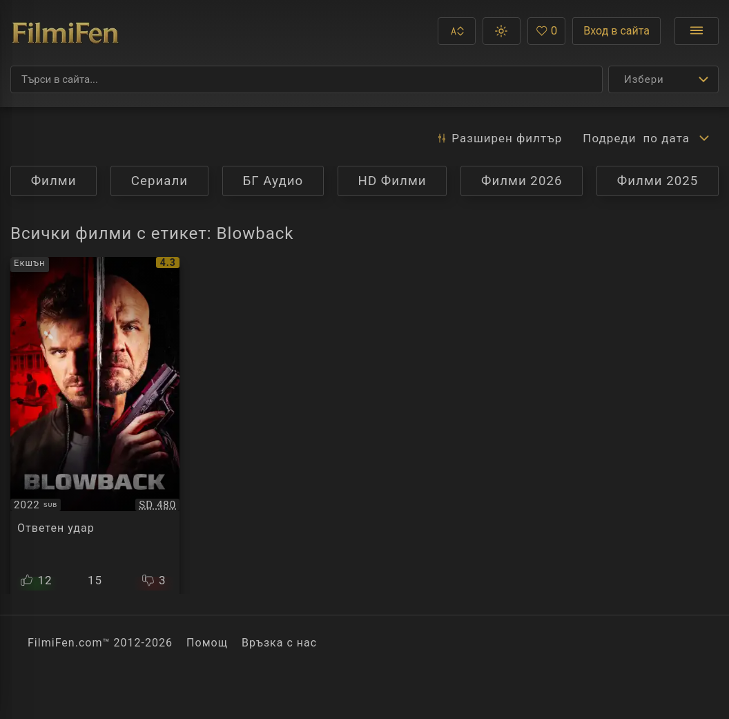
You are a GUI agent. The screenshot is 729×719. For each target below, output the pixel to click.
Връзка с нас (279, 642)
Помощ (207, 642)
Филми (54, 181)
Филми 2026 (522, 181)
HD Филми (392, 181)
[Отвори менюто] (696, 31)
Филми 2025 (658, 181)
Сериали (159, 181)
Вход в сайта (616, 30)
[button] (457, 31)
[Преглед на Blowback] (94, 425)
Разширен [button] (499, 138)
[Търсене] (306, 79)
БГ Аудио (272, 181)
